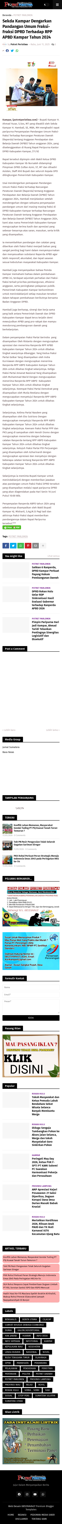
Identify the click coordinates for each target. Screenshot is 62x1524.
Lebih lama (52, 730)
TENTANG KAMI (39, 1519)
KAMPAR (48, 1341)
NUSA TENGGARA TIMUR (17, 1357)
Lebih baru (9, 730)
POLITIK (26, 1373)
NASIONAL (31, 1352)
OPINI (8, 1363)
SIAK (47, 1390)
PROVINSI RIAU (12, 1384)
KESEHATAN (34, 1346)
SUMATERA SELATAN (45, 1395)
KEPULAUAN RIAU (14, 1346)
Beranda (6, 15)
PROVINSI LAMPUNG (40, 1379)
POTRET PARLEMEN (23, 15)
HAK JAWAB (11, 1335)
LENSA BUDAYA (12, 1352)
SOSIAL (8, 1395)
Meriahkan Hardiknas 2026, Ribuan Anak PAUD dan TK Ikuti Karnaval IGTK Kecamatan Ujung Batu (46, 1227)
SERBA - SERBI (31, 1390)
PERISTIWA (47, 1368)
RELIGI (29, 1384)
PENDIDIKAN (29, 1368)
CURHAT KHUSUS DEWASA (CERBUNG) (24, 1324)
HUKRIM (26, 1335)
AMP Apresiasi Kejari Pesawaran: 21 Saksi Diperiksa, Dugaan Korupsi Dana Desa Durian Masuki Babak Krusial (45, 1198)
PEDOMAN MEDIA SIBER (42, 1514)
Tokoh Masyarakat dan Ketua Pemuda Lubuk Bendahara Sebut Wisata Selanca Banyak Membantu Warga (45, 1106)
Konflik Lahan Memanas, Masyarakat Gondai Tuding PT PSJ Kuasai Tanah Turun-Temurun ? (36, 828)
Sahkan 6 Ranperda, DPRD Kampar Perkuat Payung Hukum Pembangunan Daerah (45, 572)
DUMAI (8, 1330)
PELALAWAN (11, 1368)
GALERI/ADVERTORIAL (29, 1330)
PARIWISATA (23, 1363)
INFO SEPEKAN (12, 1341)
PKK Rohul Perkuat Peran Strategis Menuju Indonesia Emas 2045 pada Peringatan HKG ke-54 (36, 859)
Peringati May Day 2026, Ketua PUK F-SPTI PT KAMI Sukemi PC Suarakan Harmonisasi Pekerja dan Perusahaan (45, 1167)
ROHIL (41, 1384)
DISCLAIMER (21, 1519)
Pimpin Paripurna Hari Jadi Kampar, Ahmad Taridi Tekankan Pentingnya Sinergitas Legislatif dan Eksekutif (45, 631)
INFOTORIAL (32, 1341)
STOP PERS (23, 1395)
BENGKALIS (11, 1319)
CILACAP (47, 1319)
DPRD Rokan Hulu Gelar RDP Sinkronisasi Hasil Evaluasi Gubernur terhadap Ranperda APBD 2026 (44, 600)
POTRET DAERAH (44, 1373)
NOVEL (46, 1352)
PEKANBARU (40, 1363)
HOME (11, 1514)
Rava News (8, 752)
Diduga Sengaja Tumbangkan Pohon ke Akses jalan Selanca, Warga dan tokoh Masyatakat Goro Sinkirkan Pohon (46, 1136)
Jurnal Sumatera (11, 747)
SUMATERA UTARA (14, 1401)
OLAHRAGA (40, 1357)
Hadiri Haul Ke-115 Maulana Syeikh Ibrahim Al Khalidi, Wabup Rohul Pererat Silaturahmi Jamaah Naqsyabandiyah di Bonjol (29, 1296)
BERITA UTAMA (29, 1319)
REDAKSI (22, 1514)
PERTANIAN (10, 1373)
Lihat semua (54, 556)
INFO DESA (42, 1335)
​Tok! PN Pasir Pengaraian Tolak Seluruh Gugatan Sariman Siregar (34, 843)
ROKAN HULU (12, 1390)
